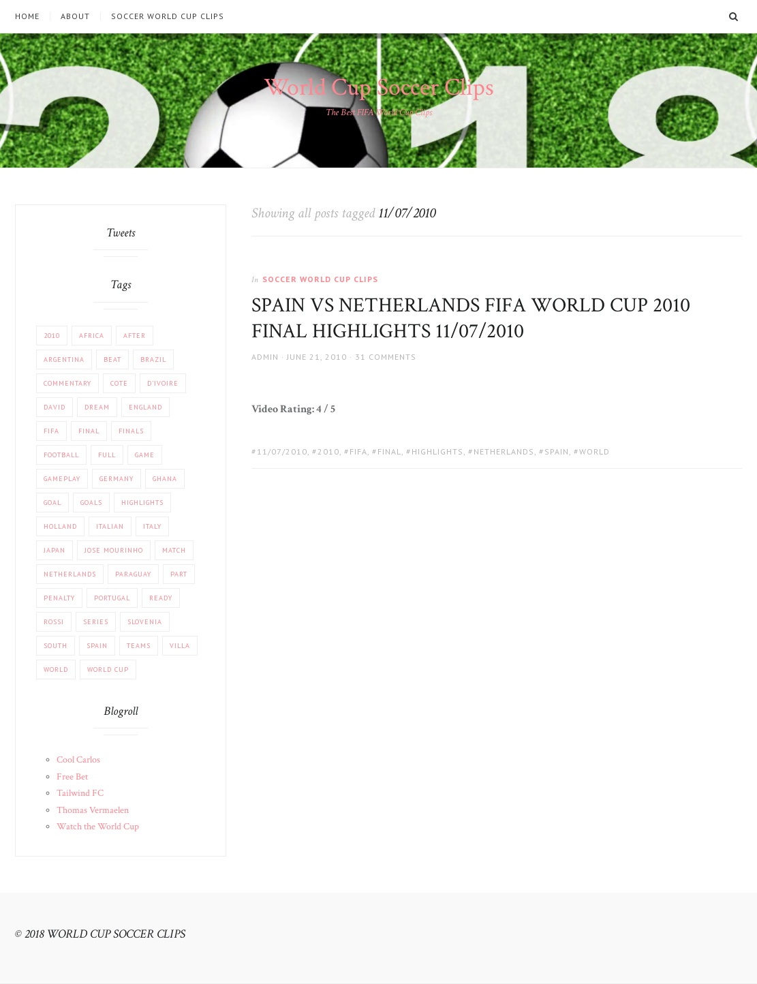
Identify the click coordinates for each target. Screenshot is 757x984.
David (54, 407)
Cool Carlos (78, 760)
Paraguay (133, 574)
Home (27, 16)
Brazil (153, 359)
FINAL (389, 451)
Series (95, 621)
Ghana (165, 478)
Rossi (54, 621)
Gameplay (62, 478)
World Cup (108, 669)
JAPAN (54, 550)
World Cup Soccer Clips (379, 88)
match (174, 550)
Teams (139, 645)
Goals (91, 502)
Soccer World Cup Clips (167, 16)
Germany (116, 478)
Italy (152, 526)
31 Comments (385, 357)
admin (265, 357)
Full (107, 454)
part (178, 574)
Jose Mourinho (113, 550)
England (145, 407)
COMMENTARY (67, 383)
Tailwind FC (80, 793)
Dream (97, 407)
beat (112, 359)
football (61, 454)
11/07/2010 (282, 451)
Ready (160, 598)
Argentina (64, 359)
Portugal (112, 598)
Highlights (437, 451)
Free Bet (72, 777)
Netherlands (504, 451)
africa (91, 335)
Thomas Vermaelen (93, 810)
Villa (180, 645)
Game (145, 454)
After (134, 335)
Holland (60, 526)
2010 (328, 451)
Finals (131, 431)
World (594, 451)
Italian (110, 526)
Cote (119, 383)
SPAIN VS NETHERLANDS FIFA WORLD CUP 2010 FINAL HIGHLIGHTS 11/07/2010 (470, 318)
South (55, 645)
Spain (556, 451)
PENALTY (59, 598)
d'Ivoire (163, 383)
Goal (52, 502)
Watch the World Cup (98, 826)
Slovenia (144, 621)
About (75, 16)
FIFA (358, 451)
